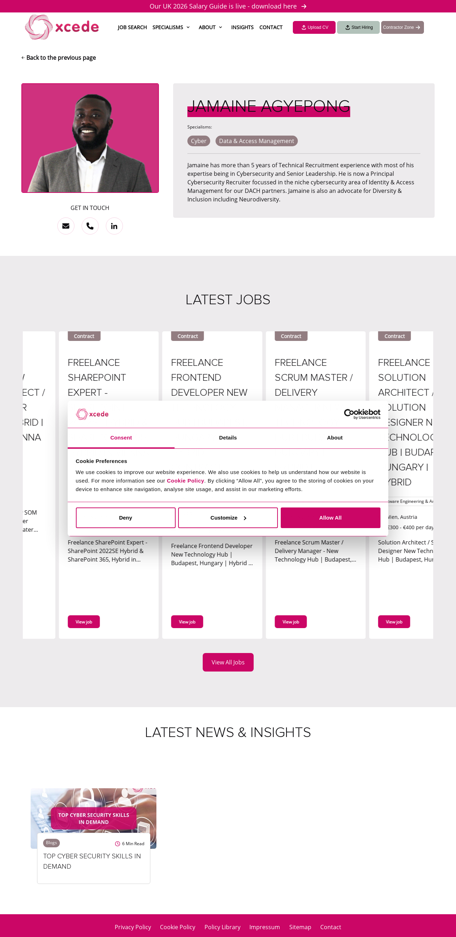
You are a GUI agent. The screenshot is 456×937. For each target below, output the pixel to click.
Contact (271, 27)
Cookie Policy (177, 927)
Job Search (132, 27)
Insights (242, 27)
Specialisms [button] (167, 27)
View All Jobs (228, 662)
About (207, 27)
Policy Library (222, 927)
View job (113, 622)
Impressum (264, 927)
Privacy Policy (133, 927)
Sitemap (300, 927)
